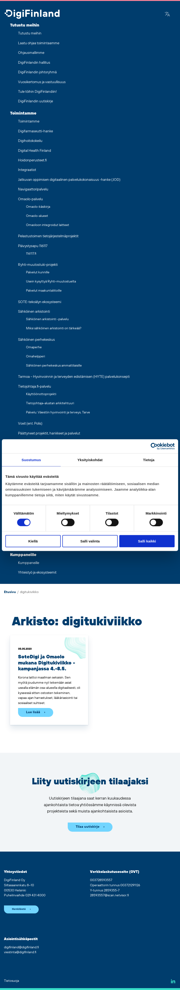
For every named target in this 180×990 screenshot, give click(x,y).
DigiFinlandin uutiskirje (35, 101)
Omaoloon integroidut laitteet (47, 225)
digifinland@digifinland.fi (21, 947)
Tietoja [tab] (148, 460)
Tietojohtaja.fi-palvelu (34, 386)
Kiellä (33, 541)
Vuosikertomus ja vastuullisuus (42, 82)
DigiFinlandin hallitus (34, 62)
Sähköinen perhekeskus (36, 339)
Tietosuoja (11, 981)
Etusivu (10, 592)
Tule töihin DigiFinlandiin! (37, 91)
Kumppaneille (23, 554)
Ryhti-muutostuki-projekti (38, 265)
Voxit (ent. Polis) (30, 423)
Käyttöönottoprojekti (41, 394)
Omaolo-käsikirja (38, 207)
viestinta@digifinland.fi (20, 952)
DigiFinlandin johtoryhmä (37, 72)
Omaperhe (34, 347)
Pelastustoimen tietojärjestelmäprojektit (48, 236)
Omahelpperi (35, 356)
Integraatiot (27, 170)
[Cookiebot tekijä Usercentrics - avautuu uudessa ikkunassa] (154, 446)
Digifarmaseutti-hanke (35, 131)
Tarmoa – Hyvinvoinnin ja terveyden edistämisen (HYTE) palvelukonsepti (74, 376)
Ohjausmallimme (31, 53)
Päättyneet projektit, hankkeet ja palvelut (49, 433)
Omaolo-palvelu (30, 199)
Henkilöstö (19, 909)
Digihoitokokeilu (30, 141)
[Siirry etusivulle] (32, 14)
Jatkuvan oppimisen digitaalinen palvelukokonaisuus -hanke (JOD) (69, 180)
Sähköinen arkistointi (34, 311)
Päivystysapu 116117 (32, 246)
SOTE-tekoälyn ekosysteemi (39, 302)
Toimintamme (23, 113)
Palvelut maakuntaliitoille (44, 291)
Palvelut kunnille (37, 272)
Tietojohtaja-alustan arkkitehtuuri (50, 403)
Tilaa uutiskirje (87, 827)
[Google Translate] (167, 14)
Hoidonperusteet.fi (32, 160)
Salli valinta (90, 541)
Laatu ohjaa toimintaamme (38, 43)
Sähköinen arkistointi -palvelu (47, 319)
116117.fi (31, 254)
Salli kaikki (147, 541)
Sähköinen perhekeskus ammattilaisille (54, 365)
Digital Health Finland (34, 150)
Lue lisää (33, 712)
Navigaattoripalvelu (33, 189)
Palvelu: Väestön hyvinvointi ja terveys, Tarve (58, 412)
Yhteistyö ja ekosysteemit (37, 572)
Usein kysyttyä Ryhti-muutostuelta (51, 281)
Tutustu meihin (24, 25)
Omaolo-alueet (37, 216)
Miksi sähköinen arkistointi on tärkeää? (53, 328)
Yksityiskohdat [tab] (89, 460)
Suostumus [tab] (31, 460)
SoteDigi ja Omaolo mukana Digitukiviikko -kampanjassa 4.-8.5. (46, 663)
